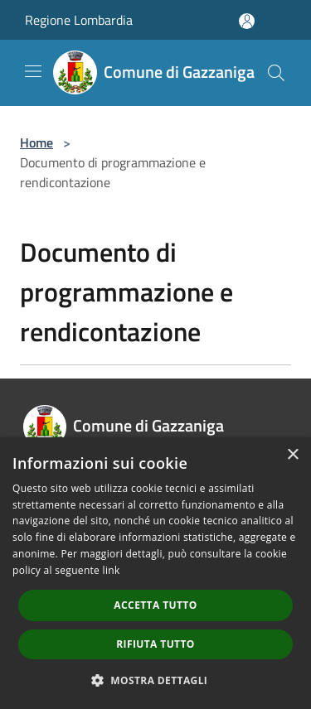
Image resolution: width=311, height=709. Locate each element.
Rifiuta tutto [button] (155, 644)
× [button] (292, 455)
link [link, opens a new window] (111, 570)
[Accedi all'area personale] (247, 21)
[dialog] (155, 573)
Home (36, 142)
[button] (156, 680)
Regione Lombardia (79, 20)
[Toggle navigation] (33, 71)
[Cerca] (276, 73)
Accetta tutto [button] (155, 605)
